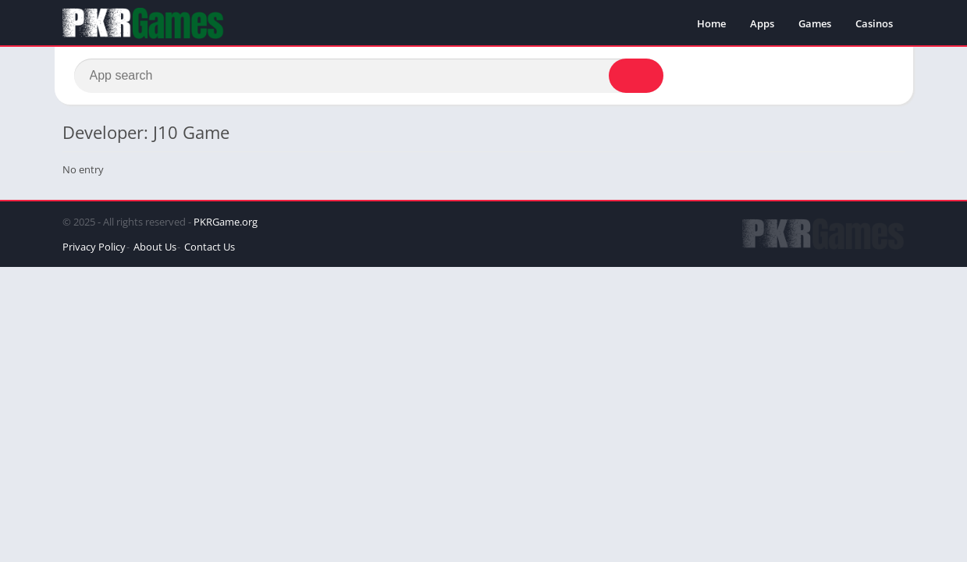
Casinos (874, 23)
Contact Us (209, 247)
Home (711, 23)
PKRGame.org (226, 222)
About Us (154, 247)
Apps (762, 23)
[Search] (368, 76)
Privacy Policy (94, 247)
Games (814, 23)
